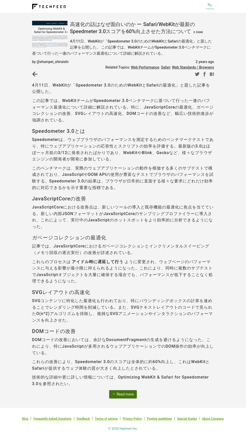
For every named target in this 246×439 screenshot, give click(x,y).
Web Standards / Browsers (193, 67)
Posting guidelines (159, 419)
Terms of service (106, 419)
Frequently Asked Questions (52, 419)
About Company (213, 419)
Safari (165, 67)
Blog (25, 419)
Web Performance (145, 67)
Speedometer (45, 139)
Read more (123, 394)
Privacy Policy (132, 419)
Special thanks (187, 419)
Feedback (83, 419)
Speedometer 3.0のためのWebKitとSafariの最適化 (126, 85)
